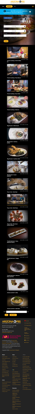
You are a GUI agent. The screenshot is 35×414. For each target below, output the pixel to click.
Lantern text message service (16, 377)
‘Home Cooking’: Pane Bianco (14, 77)
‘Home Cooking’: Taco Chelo (13, 93)
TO (4, 28)
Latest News (14, 356)
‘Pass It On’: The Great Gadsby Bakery (12, 224)
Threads (26, 342)
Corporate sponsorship (26, 383)
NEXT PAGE (13, 314)
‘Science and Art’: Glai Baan (13, 308)
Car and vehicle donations (27, 389)
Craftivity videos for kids (16, 379)
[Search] (15, 6)
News (13, 354)
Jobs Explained (4, 364)
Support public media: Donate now (26, 379)
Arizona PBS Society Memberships (26, 376)
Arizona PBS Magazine (26, 359)
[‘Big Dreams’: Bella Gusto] (17, 112)
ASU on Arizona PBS (5, 374)
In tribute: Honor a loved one (27, 386)
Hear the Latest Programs (6, 382)
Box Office (24, 364)
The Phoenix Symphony (6, 385)
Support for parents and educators (16, 402)
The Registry (14, 395)
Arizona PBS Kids (15, 371)
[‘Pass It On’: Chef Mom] (17, 194)
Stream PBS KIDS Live (16, 373)
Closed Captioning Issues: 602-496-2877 (27, 329)
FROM (4, 24)
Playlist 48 (3, 369)
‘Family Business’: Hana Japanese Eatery (12, 242)
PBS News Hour (15, 366)
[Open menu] (33, 6)
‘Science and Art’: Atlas (12, 292)
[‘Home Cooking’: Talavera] (17, 96)
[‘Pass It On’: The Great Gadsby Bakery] (17, 210)
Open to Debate (5, 366)
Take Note (4, 388)
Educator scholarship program (16, 398)
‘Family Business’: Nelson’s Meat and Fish (13, 276)
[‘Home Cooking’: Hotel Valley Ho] (17, 47)
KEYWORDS (5, 33)
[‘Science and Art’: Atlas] (17, 279)
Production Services (26, 366)
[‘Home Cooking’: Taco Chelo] (17, 80)
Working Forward (5, 367)
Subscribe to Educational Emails (16, 407)
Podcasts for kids (15, 380)
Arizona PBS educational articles (16, 404)
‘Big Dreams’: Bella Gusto (13, 125)
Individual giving (25, 380)
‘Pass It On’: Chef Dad (12, 192)
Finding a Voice (4, 391)
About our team (15, 408)
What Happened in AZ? (6, 361)
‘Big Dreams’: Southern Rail (13, 158)
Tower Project (25, 387)
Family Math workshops (16, 384)
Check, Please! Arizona (6, 358)
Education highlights (15, 390)
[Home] (18, 2)
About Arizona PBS (26, 358)
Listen (3, 380)
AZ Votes (13, 361)
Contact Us (24, 372)
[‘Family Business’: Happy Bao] (17, 245)
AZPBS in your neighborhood (14, 394)
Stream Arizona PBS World (5, 376)
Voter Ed (13, 363)
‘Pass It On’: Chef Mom (12, 208)
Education (14, 388)
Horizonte (14, 359)
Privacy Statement (26, 333)
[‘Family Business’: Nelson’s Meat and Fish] (17, 262)
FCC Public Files (27, 323)
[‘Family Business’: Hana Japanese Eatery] (17, 227)
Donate (26, 320)
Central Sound (4, 383)
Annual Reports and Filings (27, 369)
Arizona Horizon (15, 358)
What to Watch (4, 356)
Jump (6, 314)
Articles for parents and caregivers (16, 383)
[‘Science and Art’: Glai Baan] (17, 295)
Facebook (26, 335)
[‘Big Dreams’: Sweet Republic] (17, 161)
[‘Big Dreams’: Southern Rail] (17, 145)
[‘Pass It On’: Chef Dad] (17, 178)
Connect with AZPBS (26, 356)
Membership (25, 382)
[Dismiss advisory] (30, 11)
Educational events (15, 391)
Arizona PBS (8, 343)
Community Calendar (26, 363)
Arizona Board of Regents (14, 350)
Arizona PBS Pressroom (27, 361)
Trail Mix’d (3, 359)
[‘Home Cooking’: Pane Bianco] (17, 64)
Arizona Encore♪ (5, 386)
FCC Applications (27, 325)
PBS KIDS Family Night (16, 375)
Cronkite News (14, 364)
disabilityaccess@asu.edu (7, 332)
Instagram (27, 338)
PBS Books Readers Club (27, 367)
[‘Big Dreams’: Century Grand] (17, 128)
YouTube (26, 340)
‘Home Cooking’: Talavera (13, 109)
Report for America (15, 399)
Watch (3, 354)
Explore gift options (26, 374)
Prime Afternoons (5, 372)
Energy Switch (4, 363)
